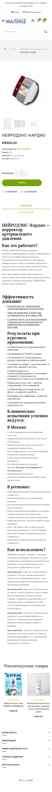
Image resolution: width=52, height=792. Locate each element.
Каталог (13, 49)
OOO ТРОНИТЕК (23, 149)
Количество (8, 173)
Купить (22, 183)
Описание (26, 205)
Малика (24, 780)
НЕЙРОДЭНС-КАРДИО (28, 52)
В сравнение (31, 192)
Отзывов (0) (26, 212)
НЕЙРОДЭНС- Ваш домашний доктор (34, 49)
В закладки (11, 192)
